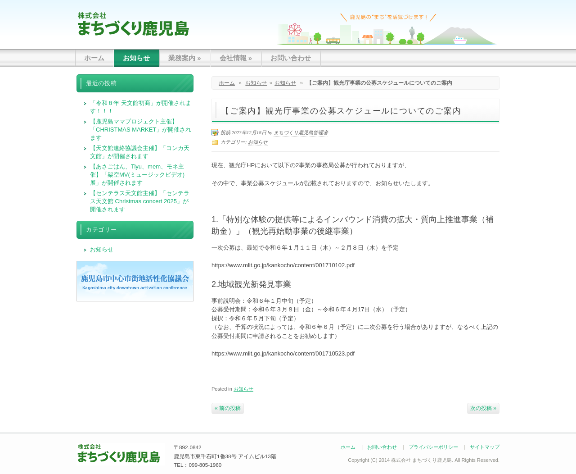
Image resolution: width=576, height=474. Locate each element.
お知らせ (136, 58)
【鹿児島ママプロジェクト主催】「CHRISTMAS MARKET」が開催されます (140, 129)
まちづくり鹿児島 (133, 23)
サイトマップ (485, 447)
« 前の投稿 (228, 408)
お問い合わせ (290, 58)
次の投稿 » (483, 408)
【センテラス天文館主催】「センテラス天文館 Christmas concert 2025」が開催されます (139, 201)
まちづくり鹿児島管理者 (301, 132)
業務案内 (184, 58)
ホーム (94, 58)
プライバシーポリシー (433, 447)
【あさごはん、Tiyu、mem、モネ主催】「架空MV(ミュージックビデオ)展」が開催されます (137, 174)
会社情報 (236, 58)
